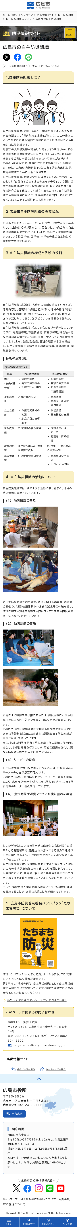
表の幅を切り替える (16, 366)
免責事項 (64, 1199)
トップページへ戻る (56, 1069)
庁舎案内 (17, 1113)
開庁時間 (18, 1129)
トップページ (26, 15)
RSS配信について (14, 1204)
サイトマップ (10, 1199)
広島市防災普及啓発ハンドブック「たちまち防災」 (37, 1000)
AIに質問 (67, 1224)
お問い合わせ (48, 1224)
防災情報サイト (45, 15)
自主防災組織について (18, 19)
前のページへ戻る (26, 1069)
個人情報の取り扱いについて (38, 1199)
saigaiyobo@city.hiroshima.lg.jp (39, 1045)
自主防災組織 (66, 15)
